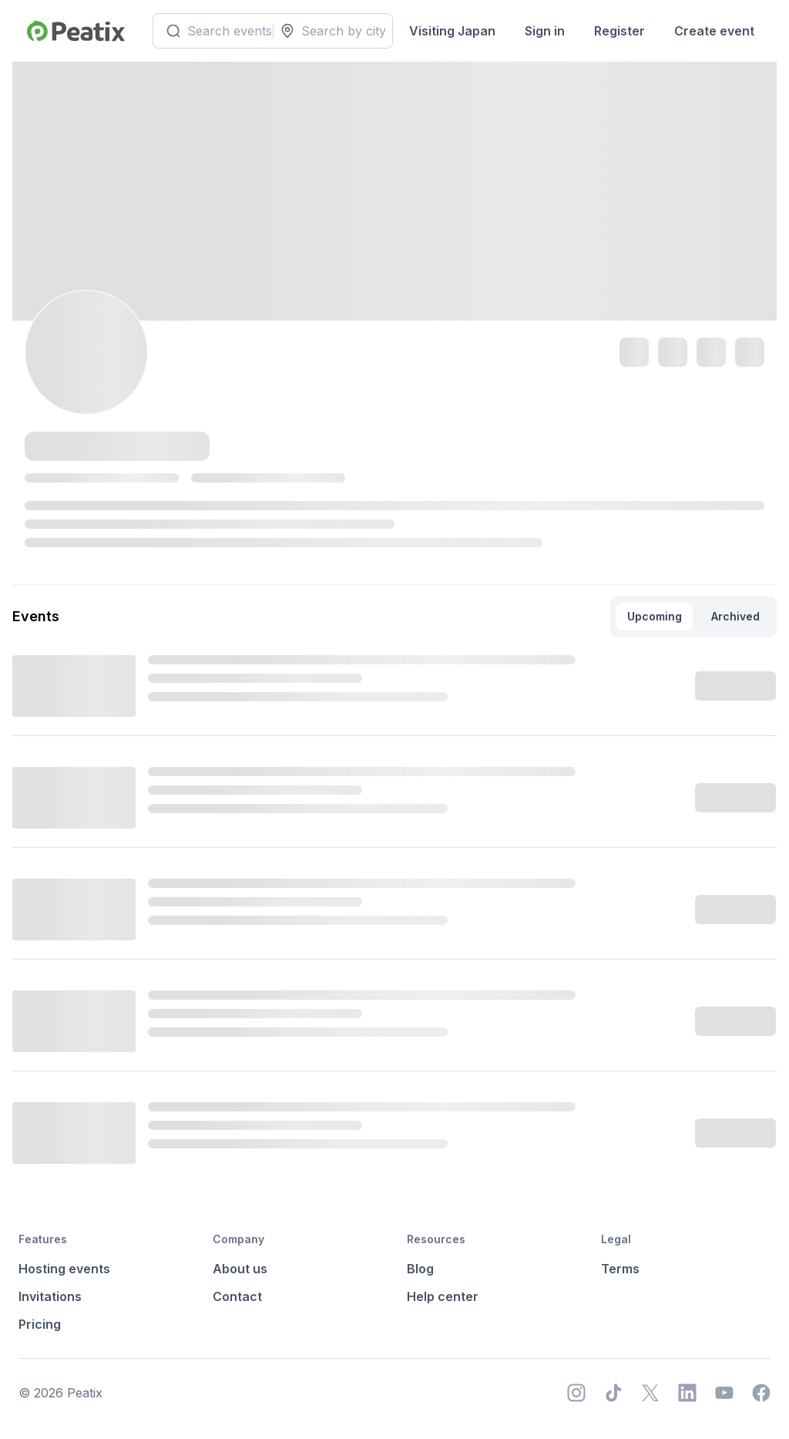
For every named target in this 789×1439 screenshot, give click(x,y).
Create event (714, 31)
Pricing (39, 1324)
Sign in (545, 31)
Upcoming (654, 616)
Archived (735, 616)
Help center (442, 1296)
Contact (237, 1296)
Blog (420, 1268)
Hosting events (64, 1268)
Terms (620, 1268)
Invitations (50, 1296)
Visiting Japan (452, 31)
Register (619, 31)
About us (240, 1268)
